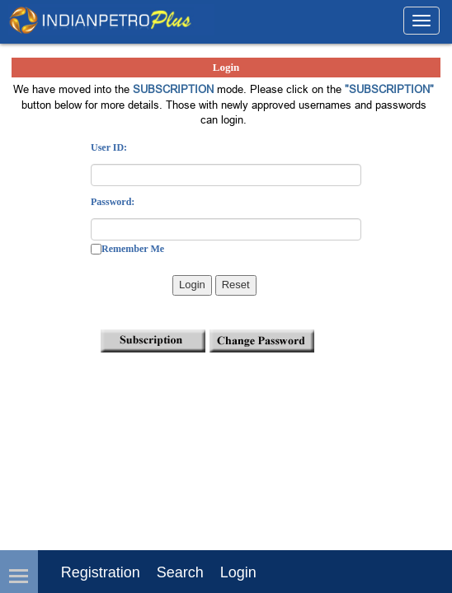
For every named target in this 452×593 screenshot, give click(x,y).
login (238, 572)
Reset (236, 284)
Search (180, 572)
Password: (112, 202)
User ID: (109, 147)
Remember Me (132, 248)
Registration (100, 572)
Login (192, 284)
